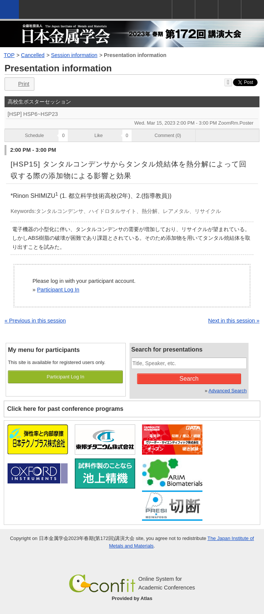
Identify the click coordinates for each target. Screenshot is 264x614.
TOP (9, 55)
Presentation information (135, 55)
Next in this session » (233, 321)
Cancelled (33, 55)
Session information (74, 55)
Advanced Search (227, 390)
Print (18, 84)
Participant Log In (58, 290)
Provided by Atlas (132, 598)
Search (189, 378)
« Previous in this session (35, 321)
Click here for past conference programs (65, 409)
